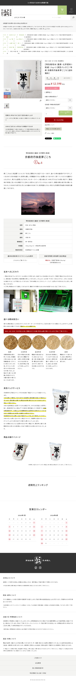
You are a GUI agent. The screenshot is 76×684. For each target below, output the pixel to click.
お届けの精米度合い (52, 96)
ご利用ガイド (38, 658)
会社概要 (38, 663)
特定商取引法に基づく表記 (38, 673)
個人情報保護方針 (38, 668)
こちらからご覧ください (20, 260)
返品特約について (49, 125)
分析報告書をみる (55, 262)
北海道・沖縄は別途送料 (53, 104)
